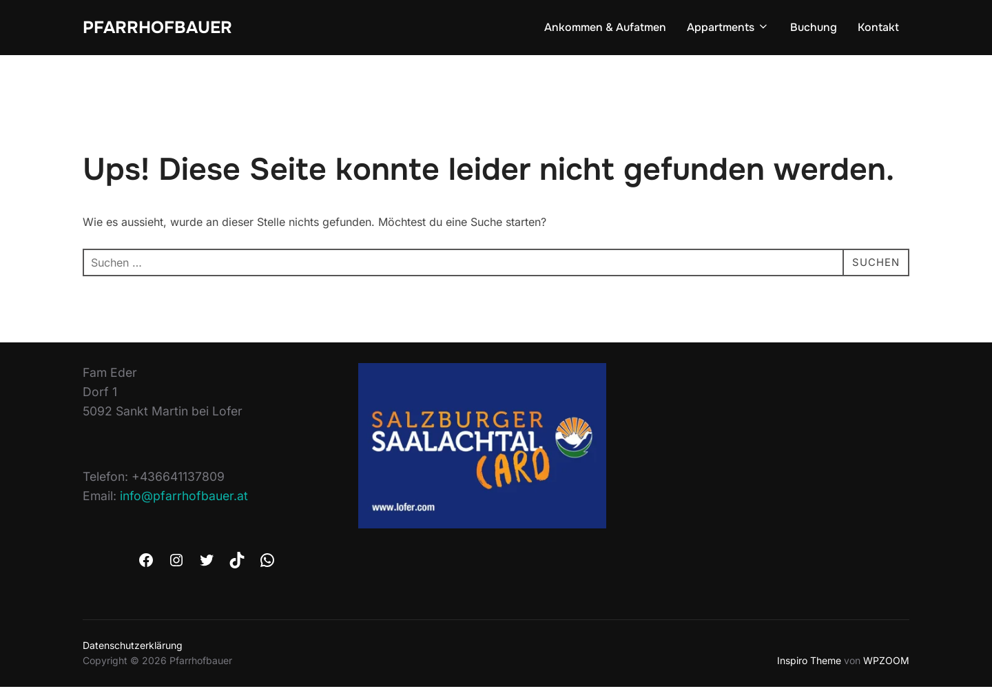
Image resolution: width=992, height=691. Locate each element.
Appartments (728, 28)
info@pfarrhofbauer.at (184, 500)
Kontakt (878, 28)
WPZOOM (886, 664)
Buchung (813, 28)
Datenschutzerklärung (133, 649)
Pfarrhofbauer (162, 28)
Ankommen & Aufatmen (605, 28)
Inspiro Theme (809, 664)
